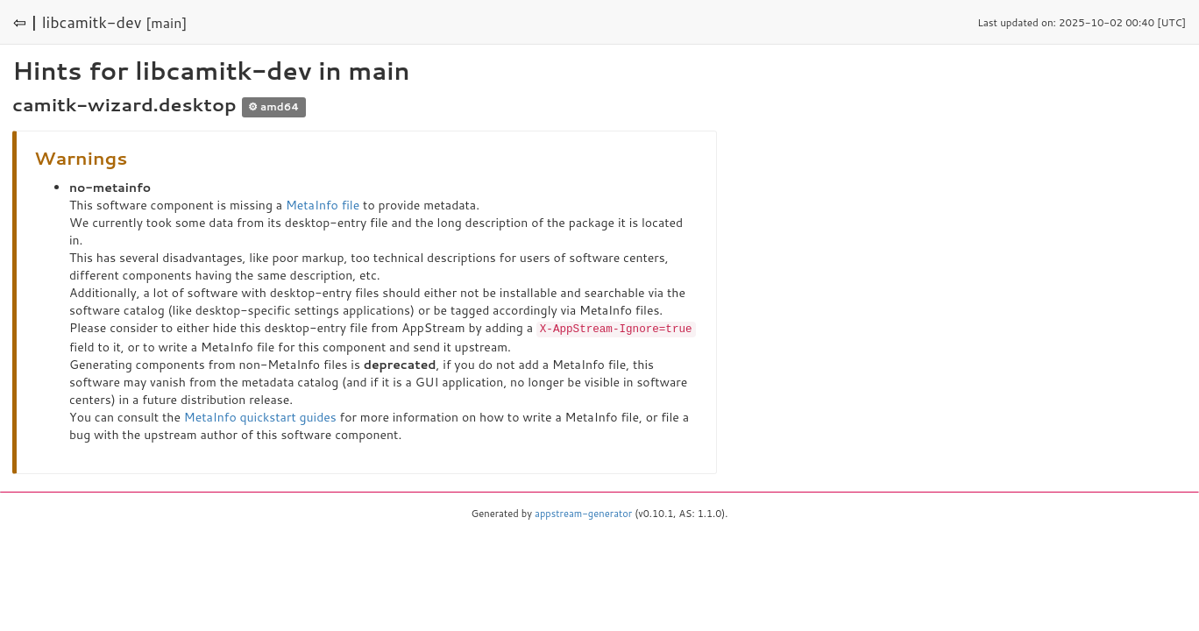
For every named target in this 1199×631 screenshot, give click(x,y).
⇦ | (25, 22)
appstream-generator (583, 513)
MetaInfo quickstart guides (260, 416)
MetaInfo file (322, 205)
